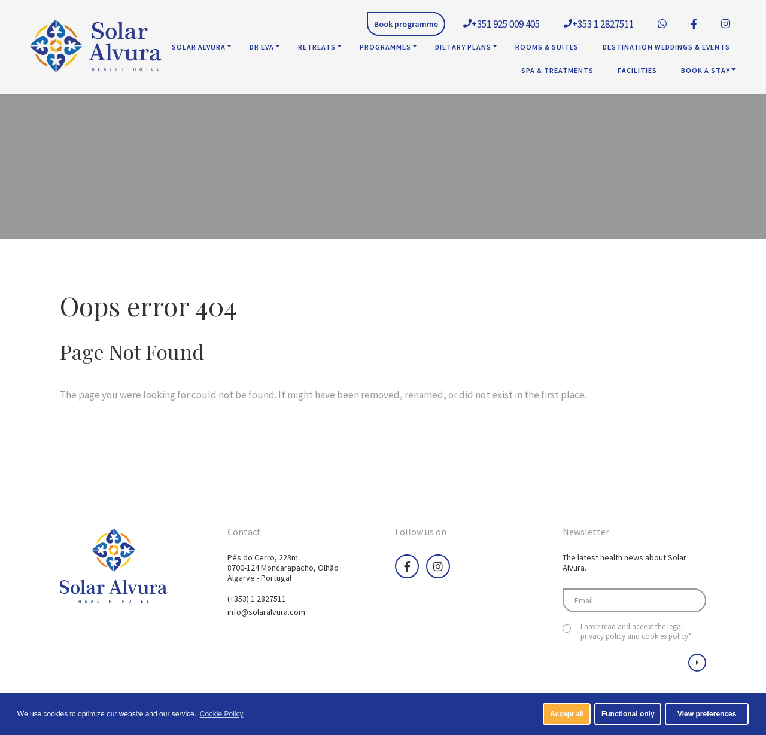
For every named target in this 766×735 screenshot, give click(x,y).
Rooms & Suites (547, 46)
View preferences (707, 714)
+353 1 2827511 (599, 24)
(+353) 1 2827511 (256, 598)
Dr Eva (262, 46)
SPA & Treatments (557, 70)
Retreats (317, 46)
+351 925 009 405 (501, 24)
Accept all (567, 714)
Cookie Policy (222, 714)
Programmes (385, 46)
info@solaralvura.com (266, 611)
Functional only (628, 714)
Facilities (637, 70)
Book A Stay (705, 70)
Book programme (406, 24)
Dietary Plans (463, 46)
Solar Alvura (199, 46)
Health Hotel (96, 47)
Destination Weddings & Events (666, 46)
